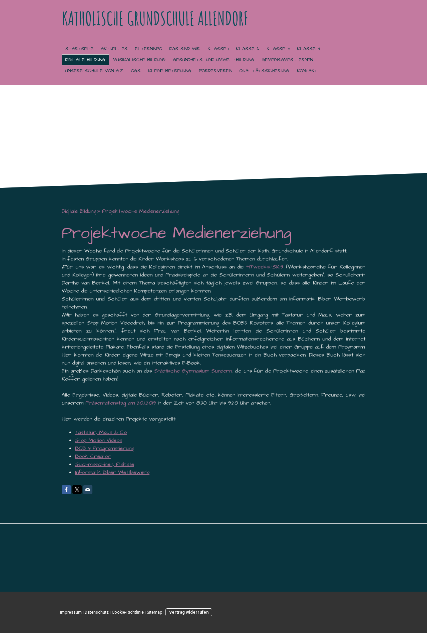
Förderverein (215, 70)
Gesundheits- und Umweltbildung (214, 59)
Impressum (71, 612)
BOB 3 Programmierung (104, 448)
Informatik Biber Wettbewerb (112, 472)
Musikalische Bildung (139, 59)
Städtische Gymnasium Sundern (193, 371)
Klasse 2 (247, 48)
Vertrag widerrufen (188, 612)
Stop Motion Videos (98, 440)
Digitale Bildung (85, 59)
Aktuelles (114, 48)
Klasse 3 (278, 48)
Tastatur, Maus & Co (101, 432)
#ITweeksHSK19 (264, 266)
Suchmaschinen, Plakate (104, 464)
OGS (136, 70)
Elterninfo (148, 48)
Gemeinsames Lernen (287, 59)
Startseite (79, 48)
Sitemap (154, 612)
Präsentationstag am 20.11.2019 (120, 403)
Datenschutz (97, 612)
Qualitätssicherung (265, 70)
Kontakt (307, 70)
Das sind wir (184, 48)
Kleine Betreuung (169, 70)
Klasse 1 (218, 48)
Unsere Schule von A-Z (94, 70)
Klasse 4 (309, 48)
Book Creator (93, 456)
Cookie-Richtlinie (128, 612)
